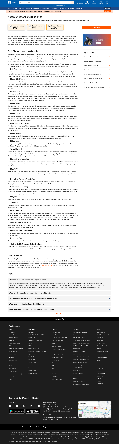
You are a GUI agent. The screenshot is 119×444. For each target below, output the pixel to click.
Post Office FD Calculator (79, 367)
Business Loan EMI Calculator (80, 362)
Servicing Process (101, 343)
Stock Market (36, 8)
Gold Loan (11, 345)
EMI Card (54, 344)
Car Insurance (12, 363)
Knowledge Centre (63, 8)
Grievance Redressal (102, 345)
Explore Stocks (55, 371)
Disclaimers (100, 340)
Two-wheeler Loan (13, 351)
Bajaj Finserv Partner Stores (58, 354)
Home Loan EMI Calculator (79, 335)
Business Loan (12, 335)
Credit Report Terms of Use (103, 335)
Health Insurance (13, 360)
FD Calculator (76, 348)
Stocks (53, 362)
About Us (17, 427)
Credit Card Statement (57, 340)
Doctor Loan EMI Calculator (79, 387)
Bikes (15, 13)
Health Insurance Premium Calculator (82, 345)
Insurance (21, 8)
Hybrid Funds (31, 359)
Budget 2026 (100, 368)
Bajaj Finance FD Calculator (79, 351)
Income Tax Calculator (78, 354)
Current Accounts (32, 373)
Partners (38, 427)
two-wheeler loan (47, 265)
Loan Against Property (14, 343)
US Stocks (30, 345)
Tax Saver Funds (32, 362)
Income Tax (99, 363)
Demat (30, 343)
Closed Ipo (54, 376)
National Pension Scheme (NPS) (36, 335)
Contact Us (25, 427)
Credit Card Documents (57, 335)
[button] (72, 2)
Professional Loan (13, 337)
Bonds (30, 367)
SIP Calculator (76, 370)
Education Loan (12, 354)
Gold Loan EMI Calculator (79, 381)
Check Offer (108, 11)
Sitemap (99, 381)
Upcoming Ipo (55, 373)
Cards (14, 8)
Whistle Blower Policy (102, 351)
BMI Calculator (76, 376)
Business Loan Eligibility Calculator (81, 365)
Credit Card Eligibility (57, 332)
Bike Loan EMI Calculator (79, 337)
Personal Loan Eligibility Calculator (81, 356)
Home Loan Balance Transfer (16, 348)
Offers (99, 378)
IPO (53, 365)
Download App (101, 373)
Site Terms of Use (101, 332)
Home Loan (11, 340)
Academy (72, 8)
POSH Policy (100, 354)
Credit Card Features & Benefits (59, 337)
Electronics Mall (45, 8)
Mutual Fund (31, 337)
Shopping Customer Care (50, 427)
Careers (32, 427)
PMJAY (10, 379)
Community (100, 376)
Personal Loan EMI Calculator (80, 332)
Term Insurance (12, 368)
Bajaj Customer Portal (57, 357)
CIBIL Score (54, 8)
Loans (9, 8)
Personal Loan (12, 332)
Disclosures (100, 383)
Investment (28, 8)
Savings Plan (12, 376)
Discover (99, 360)
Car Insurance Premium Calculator (81, 340)
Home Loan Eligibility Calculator (81, 359)
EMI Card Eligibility (56, 346)
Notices (99, 348)
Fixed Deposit (31, 332)
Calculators (78, 8)
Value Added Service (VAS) (15, 374)
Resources (12, 13)
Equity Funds (31, 354)
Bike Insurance (12, 365)
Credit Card (55, 329)
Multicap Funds (32, 365)
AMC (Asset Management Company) (37, 351)
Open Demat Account (57, 379)
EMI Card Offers (56, 352)
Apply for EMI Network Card (59, 349)
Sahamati (99, 365)
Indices (53, 368)
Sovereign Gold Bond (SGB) (35, 340)
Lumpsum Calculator (78, 373)
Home (8, 13)
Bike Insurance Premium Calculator (81, 343)
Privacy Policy (100, 337)
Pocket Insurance (13, 371)
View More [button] (59, 314)
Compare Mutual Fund (34, 348)
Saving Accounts (32, 370)
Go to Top (58, 319)
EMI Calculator (76, 378)
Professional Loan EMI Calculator (81, 384)
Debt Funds (31, 356)
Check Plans (96, 27)
